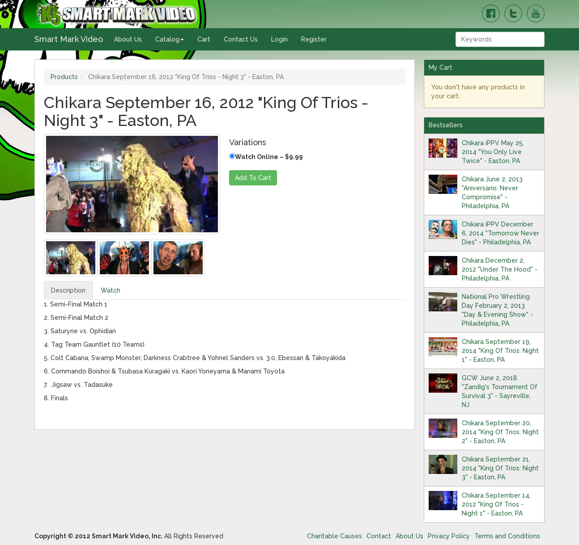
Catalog (169, 39)
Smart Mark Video (68, 39)
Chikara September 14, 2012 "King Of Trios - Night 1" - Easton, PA (496, 504)
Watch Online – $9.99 (266, 156)
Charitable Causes (334, 536)
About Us (128, 39)
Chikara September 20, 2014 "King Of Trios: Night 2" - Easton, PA (500, 431)
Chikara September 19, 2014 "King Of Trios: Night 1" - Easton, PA (500, 350)
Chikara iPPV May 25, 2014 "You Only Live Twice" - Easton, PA (493, 151)
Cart (203, 39)
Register (314, 39)
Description (68, 290)
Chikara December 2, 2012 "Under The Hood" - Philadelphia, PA (499, 269)
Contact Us (241, 39)
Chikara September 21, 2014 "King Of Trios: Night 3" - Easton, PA (500, 468)
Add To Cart (253, 177)
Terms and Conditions (507, 536)
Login (279, 39)
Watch (110, 290)
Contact (378, 536)
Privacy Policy (449, 536)
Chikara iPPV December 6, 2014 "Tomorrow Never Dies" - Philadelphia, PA (500, 233)
